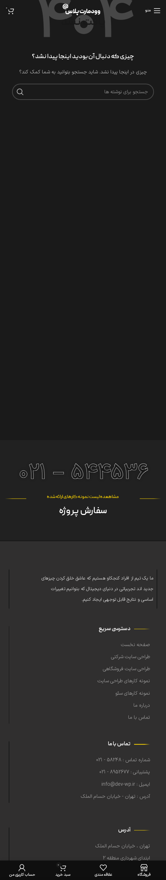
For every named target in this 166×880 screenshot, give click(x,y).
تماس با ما (139, 717)
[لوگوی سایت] (83, 10)
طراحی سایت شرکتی (130, 657)
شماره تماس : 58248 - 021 (123, 760)
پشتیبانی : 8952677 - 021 (124, 772)
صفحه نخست (135, 645)
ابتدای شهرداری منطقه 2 (126, 858)
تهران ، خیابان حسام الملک (122, 846)
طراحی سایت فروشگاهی (126, 669)
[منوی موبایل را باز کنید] (153, 11)
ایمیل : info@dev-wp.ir (125, 784)
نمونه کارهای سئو (132, 693)
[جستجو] (83, 92)
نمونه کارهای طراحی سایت (124, 681)
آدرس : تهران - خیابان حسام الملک (115, 796)
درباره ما (141, 705)
